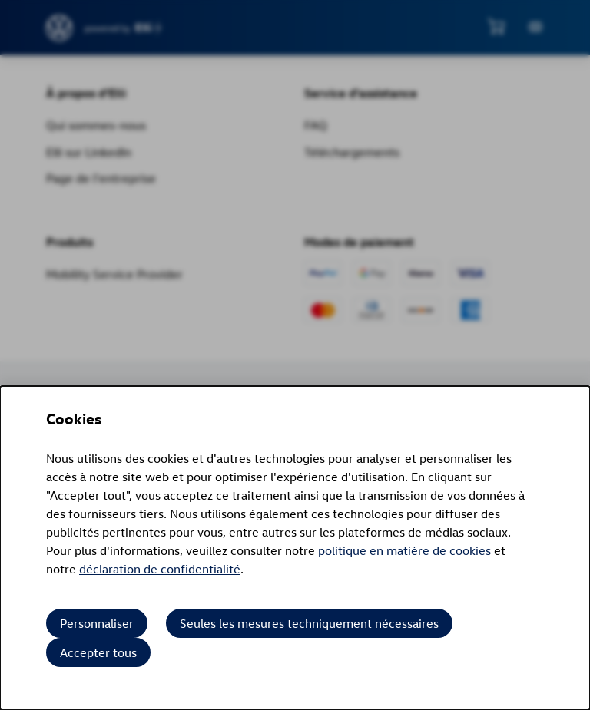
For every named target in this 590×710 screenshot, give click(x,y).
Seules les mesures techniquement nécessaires (309, 623)
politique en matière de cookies (404, 550)
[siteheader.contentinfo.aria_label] (59, 28)
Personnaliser (97, 623)
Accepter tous (98, 652)
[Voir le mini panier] (496, 26)
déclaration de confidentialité (159, 568)
